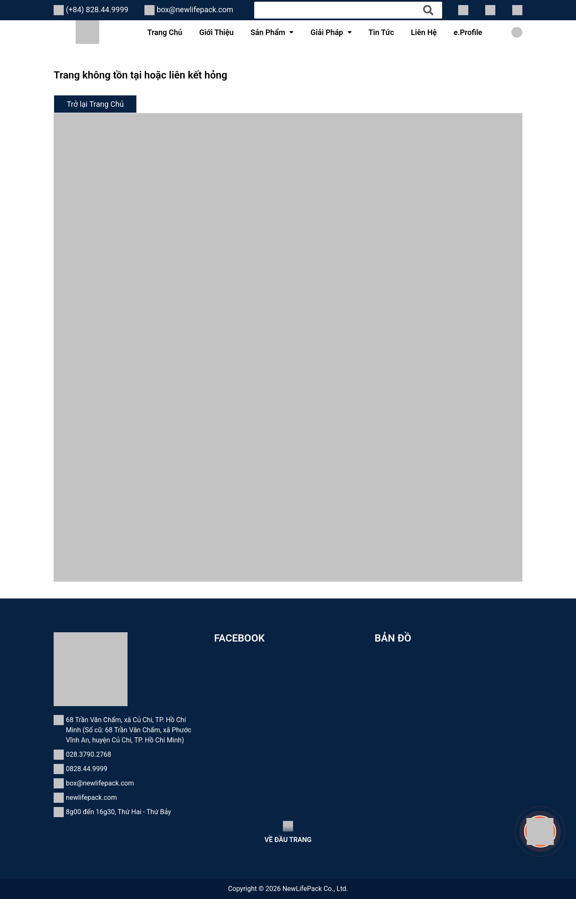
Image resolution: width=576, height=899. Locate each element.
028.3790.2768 (88, 754)
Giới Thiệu (216, 32)
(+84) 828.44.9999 (97, 9)
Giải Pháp (326, 32)
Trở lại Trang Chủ (95, 104)
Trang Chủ (164, 32)
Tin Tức (381, 32)
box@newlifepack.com (195, 9)
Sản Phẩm (267, 32)
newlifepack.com (91, 797)
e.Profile (468, 32)
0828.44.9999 (86, 769)
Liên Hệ (424, 32)
